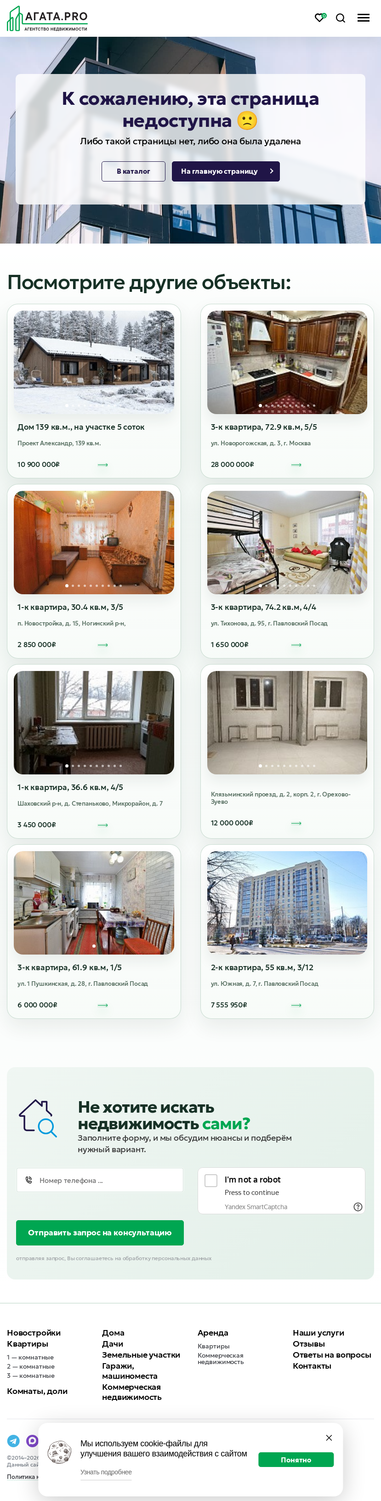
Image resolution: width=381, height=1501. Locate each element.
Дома (113, 1332)
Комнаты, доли (37, 1391)
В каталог (133, 171)
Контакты (312, 1365)
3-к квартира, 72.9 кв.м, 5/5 (264, 427)
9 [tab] (115, 405)
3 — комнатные (31, 1375)
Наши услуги (318, 1332)
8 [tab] (109, 405)
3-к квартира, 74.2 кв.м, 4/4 (263, 607)
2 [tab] (73, 405)
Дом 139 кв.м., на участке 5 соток (80, 427)
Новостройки (34, 1332)
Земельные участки (141, 1354)
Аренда (213, 1332)
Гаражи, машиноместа (130, 1370)
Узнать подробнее (106, 1472)
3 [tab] (79, 405)
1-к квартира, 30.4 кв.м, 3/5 (70, 607)
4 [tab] (85, 405)
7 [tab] (103, 405)
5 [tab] (91, 405)
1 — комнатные (30, 1357)
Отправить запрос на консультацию (99, 1233)
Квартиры (27, 1343)
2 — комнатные (31, 1366)
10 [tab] (120, 405)
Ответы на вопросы (332, 1354)
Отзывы (309, 1343)
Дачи (112, 1343)
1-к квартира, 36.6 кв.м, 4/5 (70, 787)
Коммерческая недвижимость (132, 1392)
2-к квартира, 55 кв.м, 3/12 (262, 967)
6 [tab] (97, 405)
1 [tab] (67, 405)
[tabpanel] (94, 362)
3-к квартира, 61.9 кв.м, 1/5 (69, 967)
